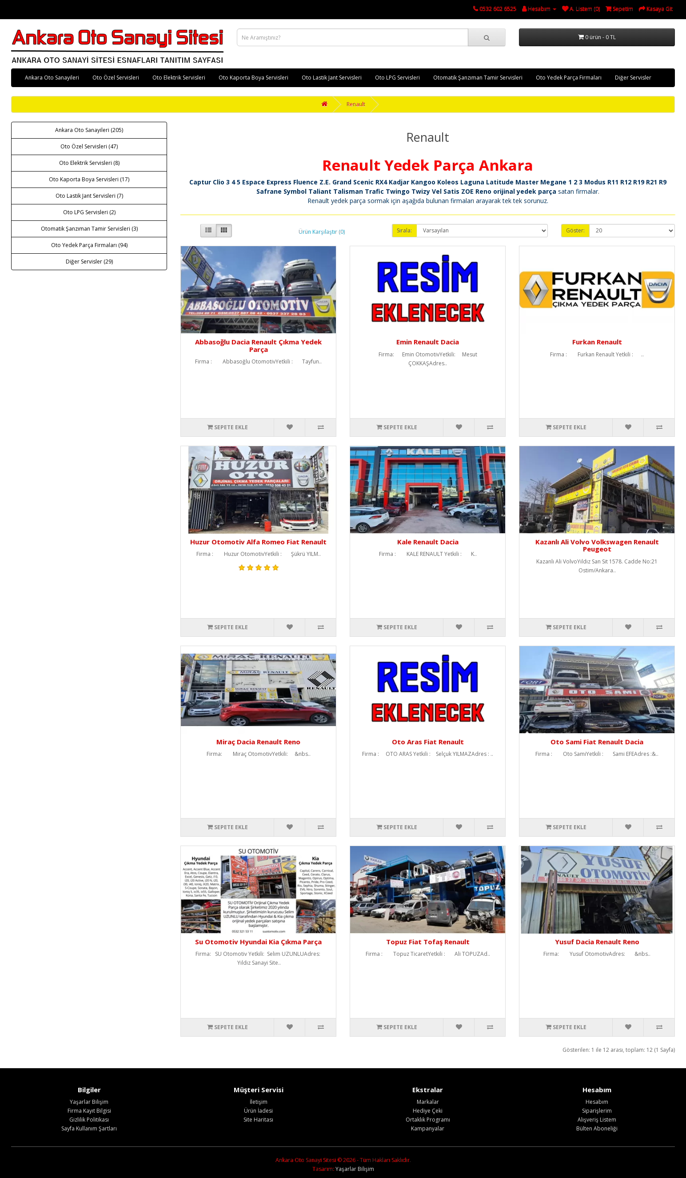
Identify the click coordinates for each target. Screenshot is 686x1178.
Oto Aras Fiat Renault (428, 741)
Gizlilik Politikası (89, 1119)
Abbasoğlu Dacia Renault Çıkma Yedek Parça (258, 345)
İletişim (258, 1102)
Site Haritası (258, 1119)
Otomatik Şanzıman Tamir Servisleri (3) (89, 228)
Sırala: (404, 230)
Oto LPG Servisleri (397, 77)
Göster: (575, 230)
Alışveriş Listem (597, 1119)
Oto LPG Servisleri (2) (89, 212)
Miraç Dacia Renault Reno (258, 741)
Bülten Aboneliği (597, 1128)
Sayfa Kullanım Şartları (89, 1128)
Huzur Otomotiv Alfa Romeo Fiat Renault (258, 541)
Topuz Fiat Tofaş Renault (428, 941)
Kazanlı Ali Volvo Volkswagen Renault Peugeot (597, 545)
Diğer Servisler (633, 77)
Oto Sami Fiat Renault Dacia (596, 741)
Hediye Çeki (428, 1110)
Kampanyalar (427, 1128)
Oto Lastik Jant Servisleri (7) (89, 196)
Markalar (428, 1102)
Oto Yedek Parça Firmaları (569, 77)
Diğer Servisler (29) (89, 261)
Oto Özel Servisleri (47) (89, 146)
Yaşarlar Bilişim (89, 1102)
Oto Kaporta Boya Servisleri (253, 77)
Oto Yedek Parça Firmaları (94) (89, 245)
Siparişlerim (597, 1110)
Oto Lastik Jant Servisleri (332, 77)
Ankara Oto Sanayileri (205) (89, 130)
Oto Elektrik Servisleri (178, 77)
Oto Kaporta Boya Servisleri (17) (89, 179)
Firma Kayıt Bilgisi (89, 1110)
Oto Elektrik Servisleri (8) (89, 163)
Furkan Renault (597, 341)
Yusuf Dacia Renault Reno (597, 941)
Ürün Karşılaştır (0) (322, 232)
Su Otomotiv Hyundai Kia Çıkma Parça (258, 941)
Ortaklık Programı (428, 1119)
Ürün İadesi (258, 1110)
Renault (356, 104)
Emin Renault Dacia (427, 341)
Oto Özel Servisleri (115, 77)
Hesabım (597, 1102)
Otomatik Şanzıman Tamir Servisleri (477, 77)
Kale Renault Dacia (428, 541)
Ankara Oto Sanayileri (52, 77)
